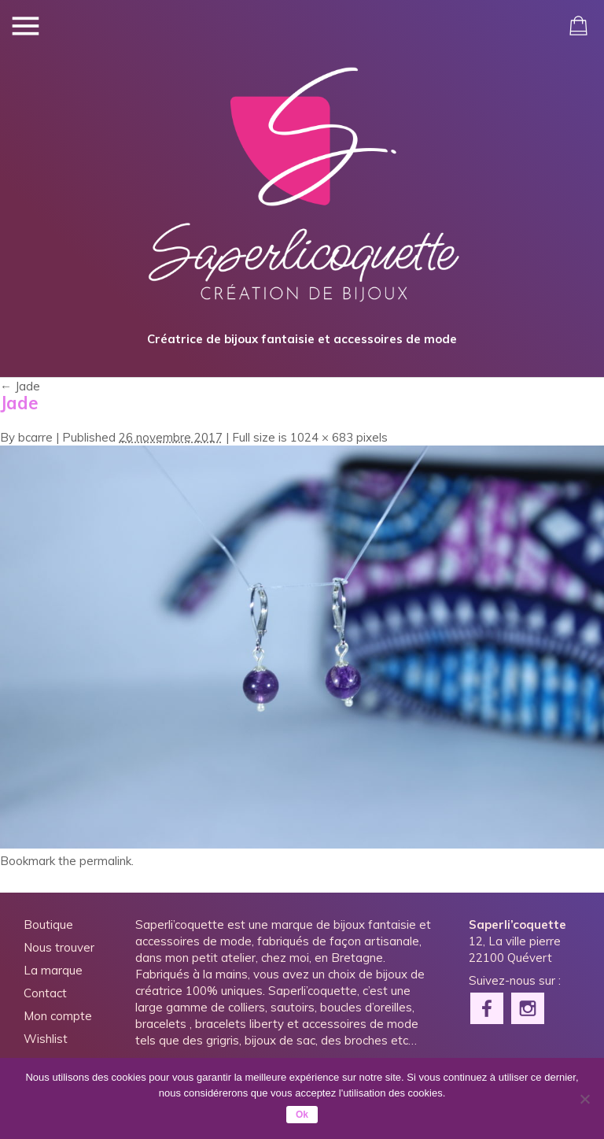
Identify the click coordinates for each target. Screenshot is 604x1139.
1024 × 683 (321, 437)
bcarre (35, 437)
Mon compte (58, 1015)
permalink (105, 860)
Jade (20, 386)
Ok (302, 1114)
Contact (45, 993)
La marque (53, 970)
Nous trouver (59, 947)
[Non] (584, 1099)
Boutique (48, 924)
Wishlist (46, 1038)
